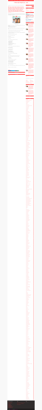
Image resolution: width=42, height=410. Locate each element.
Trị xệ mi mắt (30, 377)
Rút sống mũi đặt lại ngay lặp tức (30, 205)
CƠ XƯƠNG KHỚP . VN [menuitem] (31, 0)
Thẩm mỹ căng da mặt (30, 225)
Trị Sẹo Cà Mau (30, 331)
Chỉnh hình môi (30, 129)
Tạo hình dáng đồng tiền (30, 210)
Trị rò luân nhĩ (30, 329)
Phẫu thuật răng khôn (30, 197)
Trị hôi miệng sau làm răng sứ (30, 295)
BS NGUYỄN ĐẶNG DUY (10, 402)
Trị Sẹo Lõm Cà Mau (30, 346)
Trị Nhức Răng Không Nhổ (30, 324)
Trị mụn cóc (30, 307)
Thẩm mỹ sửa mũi (30, 248)
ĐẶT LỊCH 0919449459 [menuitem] (11, 0)
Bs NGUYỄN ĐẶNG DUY (30, 101)
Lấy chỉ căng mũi (30, 159)
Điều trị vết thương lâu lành (30, 140)
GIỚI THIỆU (27, 80)
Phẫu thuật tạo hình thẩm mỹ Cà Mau (30, 198)
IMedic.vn (30, 151)
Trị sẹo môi (30, 352)
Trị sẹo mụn (30, 353)
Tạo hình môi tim (30, 216)
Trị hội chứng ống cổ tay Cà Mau (30, 294)
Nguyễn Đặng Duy (9, 12)
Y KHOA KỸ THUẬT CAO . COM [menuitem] (21, 1)
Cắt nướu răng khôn (30, 111)
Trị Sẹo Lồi (30, 335)
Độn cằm (30, 141)
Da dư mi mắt (30, 139)
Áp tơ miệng (30, 99)
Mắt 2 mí (30, 176)
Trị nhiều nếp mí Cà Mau (30, 323)
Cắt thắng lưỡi (30, 113)
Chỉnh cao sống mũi (30, 117)
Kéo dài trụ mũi (30, 152)
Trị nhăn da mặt (30, 319)
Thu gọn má (30, 266)
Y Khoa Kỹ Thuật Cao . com (21, 2)
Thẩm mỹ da (30, 227)
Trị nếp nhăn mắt (30, 314)
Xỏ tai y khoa (30, 392)
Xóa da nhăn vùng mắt (30, 393)
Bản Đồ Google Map (19, 404)
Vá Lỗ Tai (30, 381)
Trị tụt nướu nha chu (30, 371)
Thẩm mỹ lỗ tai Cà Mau (30, 232)
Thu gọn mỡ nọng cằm (30, 268)
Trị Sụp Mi (30, 364)
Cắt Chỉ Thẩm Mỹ (30, 107)
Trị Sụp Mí (30, 365)
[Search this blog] (29, 6)
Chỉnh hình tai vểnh (30, 134)
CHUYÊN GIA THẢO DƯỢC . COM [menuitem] (15, 1)
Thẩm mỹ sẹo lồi (30, 245)
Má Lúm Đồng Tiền (30, 175)
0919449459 (23, 403)
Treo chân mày (30, 273)
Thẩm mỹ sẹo (30, 244)
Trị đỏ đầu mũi (30, 283)
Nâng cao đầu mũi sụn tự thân (30, 181)
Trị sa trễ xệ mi (30, 330)
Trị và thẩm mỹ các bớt (30, 375)
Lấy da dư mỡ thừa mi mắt (30, 163)
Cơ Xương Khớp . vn (27, 10)
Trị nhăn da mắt (30, 318)
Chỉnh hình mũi (30, 130)
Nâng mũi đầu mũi (30, 185)
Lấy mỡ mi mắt (30, 168)
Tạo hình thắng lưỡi (30, 220)
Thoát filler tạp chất (30, 255)
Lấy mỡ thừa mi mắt (30, 169)
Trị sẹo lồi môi (30, 342)
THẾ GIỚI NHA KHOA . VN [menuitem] (26, 0)
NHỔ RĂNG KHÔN (27, 81)
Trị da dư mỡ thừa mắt (30, 279)
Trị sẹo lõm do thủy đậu (30, 348)
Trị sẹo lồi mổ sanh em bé (30, 341)
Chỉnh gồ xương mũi (30, 122)
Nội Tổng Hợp (9, 404)
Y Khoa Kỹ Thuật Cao (30, 398)
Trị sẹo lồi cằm (30, 337)
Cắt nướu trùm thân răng (30, 112)
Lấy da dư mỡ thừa (30, 162)
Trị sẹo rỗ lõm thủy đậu (30, 358)
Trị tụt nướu (30, 370)
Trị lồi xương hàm (30, 302)
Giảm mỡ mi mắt (30, 145)
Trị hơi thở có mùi (30, 296)
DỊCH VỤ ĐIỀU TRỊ (31, 80)
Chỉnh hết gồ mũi (30, 124)
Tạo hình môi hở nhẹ (30, 215)
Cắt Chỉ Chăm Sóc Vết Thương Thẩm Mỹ (30, 105)
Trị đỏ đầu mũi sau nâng (30, 284)
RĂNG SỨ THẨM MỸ (31, 81)
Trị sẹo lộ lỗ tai (30, 334)
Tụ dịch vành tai (30, 380)
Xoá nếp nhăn (30, 394)
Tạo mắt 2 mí (30, 221)
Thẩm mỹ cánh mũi (30, 226)
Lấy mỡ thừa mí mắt (30, 170)
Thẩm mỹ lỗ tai (30, 231)
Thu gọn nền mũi (30, 271)
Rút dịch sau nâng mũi (30, 204)
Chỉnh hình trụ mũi (30, 135)
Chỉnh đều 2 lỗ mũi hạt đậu (30, 118)
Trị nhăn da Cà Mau (30, 317)
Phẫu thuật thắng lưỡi (30, 202)
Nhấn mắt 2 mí (30, 191)
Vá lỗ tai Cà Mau (30, 382)
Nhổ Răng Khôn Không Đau (30, 193)
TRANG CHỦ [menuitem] (15, 0)
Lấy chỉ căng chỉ (30, 158)
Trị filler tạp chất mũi (30, 289)
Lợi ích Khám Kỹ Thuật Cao (31, 9)
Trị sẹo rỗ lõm (30, 357)
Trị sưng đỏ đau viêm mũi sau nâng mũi (30, 363)
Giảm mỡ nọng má (30, 146)
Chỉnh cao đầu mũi (30, 116)
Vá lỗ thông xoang (30, 386)
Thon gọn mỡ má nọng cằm (30, 260)
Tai (30, 208)
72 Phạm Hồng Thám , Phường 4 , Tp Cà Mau (21, 402)
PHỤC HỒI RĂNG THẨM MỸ (32, 82)
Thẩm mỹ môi (30, 237)
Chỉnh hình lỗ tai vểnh (30, 128)
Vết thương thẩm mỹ (30, 388)
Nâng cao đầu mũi (30, 180)
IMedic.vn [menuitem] (17, 0)
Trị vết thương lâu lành (30, 376)
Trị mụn (30, 306)
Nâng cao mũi (30, 182)
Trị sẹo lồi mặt (30, 340)
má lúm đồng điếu (30, 174)
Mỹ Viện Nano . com (31, 10)
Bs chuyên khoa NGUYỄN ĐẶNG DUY (30, 100)
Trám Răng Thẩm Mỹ (30, 272)
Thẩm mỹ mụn (30, 239)
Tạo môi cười (30, 222)
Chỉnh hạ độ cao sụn (30, 123)
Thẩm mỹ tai (30, 249)
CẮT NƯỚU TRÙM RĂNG (28, 82)
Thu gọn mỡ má (30, 267)
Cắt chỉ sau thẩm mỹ (30, 106)
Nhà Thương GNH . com (10, 407)
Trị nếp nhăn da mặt (30, 313)
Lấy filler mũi (30, 164)
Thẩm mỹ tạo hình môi (30, 250)
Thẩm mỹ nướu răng (30, 243)
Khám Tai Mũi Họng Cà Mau (30, 153)
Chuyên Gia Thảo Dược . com (10, 406)
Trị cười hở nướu (30, 278)
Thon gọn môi (30, 262)
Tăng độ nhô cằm (30, 209)
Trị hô (30, 291)
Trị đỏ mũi (30, 285)
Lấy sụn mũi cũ (30, 157)
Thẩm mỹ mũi (30, 238)
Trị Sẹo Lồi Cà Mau (30, 336)
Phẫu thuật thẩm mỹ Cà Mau (30, 199)
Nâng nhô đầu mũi (30, 187)
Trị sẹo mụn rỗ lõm (30, 354)
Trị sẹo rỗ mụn (30, 359)
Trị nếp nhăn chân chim (30, 312)
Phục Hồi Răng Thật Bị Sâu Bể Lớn (30, 203)
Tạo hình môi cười (30, 214)
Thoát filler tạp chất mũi (30, 256)
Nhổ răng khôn (30, 192)
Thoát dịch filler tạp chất (30, 254)
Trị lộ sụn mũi (30, 300)
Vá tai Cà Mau (30, 387)
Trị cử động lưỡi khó (30, 277)
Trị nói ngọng (30, 325)
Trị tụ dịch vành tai (30, 369)
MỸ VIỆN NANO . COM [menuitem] (21, 0)
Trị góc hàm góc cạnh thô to (30, 290)
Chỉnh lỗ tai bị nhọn (30, 136)
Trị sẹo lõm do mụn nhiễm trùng (30, 347)
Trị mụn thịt (30, 308)
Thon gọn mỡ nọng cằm (30, 261)
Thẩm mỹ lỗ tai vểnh (30, 233)
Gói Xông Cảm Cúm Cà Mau (30, 147)
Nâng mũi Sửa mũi (30, 186)
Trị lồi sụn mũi (30, 301)
